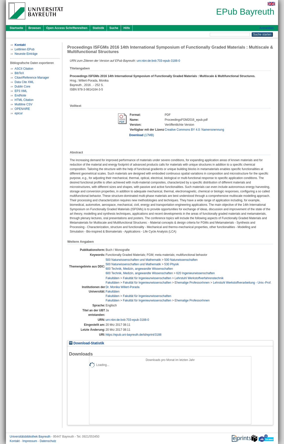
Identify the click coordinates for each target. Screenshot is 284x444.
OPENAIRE (22, 109)
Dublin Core (22, 86)
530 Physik (171, 264)
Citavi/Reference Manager (32, 77)
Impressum (30, 441)
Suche (113, 28)
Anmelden (266, 28)
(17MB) (141, 135)
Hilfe (126, 28)
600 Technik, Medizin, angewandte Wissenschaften (139, 268)
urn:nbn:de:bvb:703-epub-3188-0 (158, 60)
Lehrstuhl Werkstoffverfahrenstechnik (199, 278)
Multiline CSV (23, 104)
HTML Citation (24, 100)
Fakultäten (112, 278)
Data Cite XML (24, 82)
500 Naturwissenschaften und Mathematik (133, 260)
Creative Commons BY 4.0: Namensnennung (194, 129)
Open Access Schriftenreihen (66, 28)
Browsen (34, 28)
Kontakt (15, 441)
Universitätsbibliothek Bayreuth (30, 436)
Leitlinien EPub (24, 49)
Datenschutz (48, 441)
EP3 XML (21, 91)
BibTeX (19, 73)
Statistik (98, 28)
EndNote (20, 95)
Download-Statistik (86, 343)
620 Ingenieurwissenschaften (195, 273)
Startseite (16, 28)
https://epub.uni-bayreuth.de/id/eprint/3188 (134, 334)
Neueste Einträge (26, 54)
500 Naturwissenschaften (181, 260)
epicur (19, 113)
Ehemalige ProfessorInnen (192, 282)
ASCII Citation (24, 68)
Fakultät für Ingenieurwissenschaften (147, 278)
